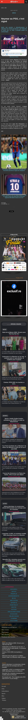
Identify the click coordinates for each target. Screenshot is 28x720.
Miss (14, 598)
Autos (14, 609)
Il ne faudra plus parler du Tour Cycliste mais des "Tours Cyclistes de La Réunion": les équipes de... (14, 468)
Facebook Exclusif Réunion (9, 627)
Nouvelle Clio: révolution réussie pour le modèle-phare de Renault (14, 560)
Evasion (13, 614)
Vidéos (4, 698)
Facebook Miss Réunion (8, 637)
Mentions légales (14, 714)
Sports (14, 602)
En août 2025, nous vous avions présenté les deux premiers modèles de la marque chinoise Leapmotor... (13, 554)
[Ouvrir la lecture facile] (19, 717)
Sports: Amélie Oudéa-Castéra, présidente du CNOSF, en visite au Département (14, 420)
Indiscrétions (14, 611)
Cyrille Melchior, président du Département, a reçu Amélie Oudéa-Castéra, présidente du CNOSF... (13, 441)
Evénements (14, 596)
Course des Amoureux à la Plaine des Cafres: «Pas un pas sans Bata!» (14, 473)
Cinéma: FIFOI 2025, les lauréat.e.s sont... (14, 383)
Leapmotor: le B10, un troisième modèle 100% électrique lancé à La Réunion (14, 534)
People (14, 593)
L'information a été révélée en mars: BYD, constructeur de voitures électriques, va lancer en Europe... (13, 529)
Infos (5, 7)
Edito (14, 607)
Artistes (14, 600)
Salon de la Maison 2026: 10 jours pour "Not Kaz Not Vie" (14, 333)
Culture (14, 620)
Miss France (5, 632)
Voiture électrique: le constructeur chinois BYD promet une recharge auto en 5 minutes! (14, 508)
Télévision (14, 616)
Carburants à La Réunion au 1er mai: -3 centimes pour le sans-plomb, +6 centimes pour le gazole (14, 358)
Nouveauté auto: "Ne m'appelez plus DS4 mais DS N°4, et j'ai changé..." (13, 677)
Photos (4, 700)
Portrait (14, 605)
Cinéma (14, 618)
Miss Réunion (5, 634)
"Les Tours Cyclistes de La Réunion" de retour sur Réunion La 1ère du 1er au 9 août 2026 (14, 447)
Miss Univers (5, 630)
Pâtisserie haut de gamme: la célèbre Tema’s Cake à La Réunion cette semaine (14, 656)
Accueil (2, 7)
